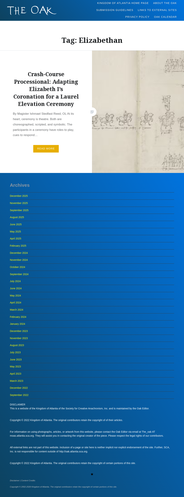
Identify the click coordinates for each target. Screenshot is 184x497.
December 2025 (19, 195)
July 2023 (15, 352)
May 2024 (15, 295)
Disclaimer (14, 480)
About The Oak (165, 3)
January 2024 (17, 323)
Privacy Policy (137, 16)
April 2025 (15, 238)
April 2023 (15, 373)
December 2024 (19, 252)
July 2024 (15, 281)
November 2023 (19, 338)
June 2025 (16, 224)
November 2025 (19, 203)
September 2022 (19, 395)
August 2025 (17, 217)
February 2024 (18, 316)
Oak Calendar (165, 16)
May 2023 (15, 366)
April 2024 (15, 302)
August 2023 (17, 345)
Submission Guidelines (114, 10)
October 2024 (17, 267)
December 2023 (19, 331)
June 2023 (16, 359)
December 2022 (19, 387)
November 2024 (19, 259)
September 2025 (19, 210)
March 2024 (16, 309)
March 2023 (16, 380)
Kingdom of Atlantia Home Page (123, 3)
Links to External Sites (157, 10)
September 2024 (19, 274)
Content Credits (28, 480)
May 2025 (15, 231)
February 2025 (18, 245)
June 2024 (16, 288)
